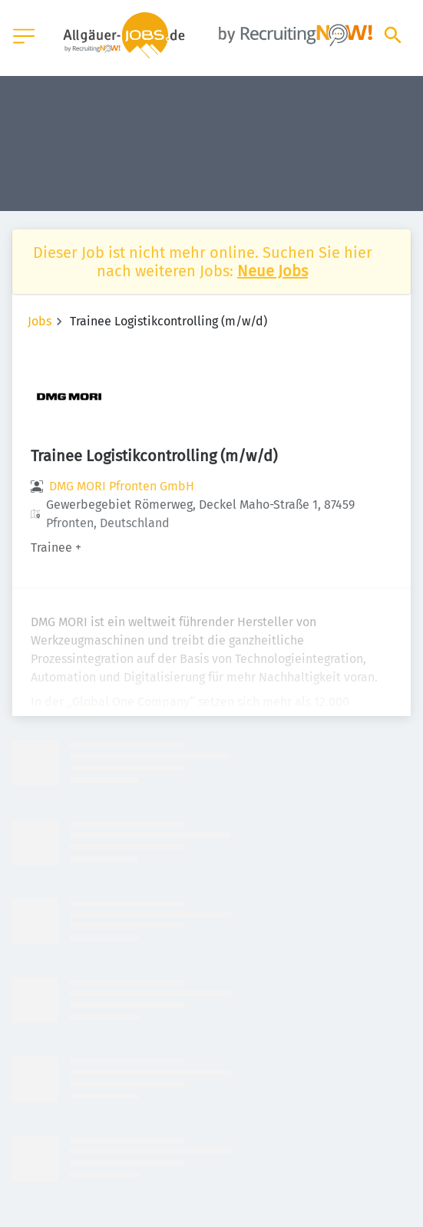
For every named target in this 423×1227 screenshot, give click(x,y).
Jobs (39, 321)
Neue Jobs (272, 271)
